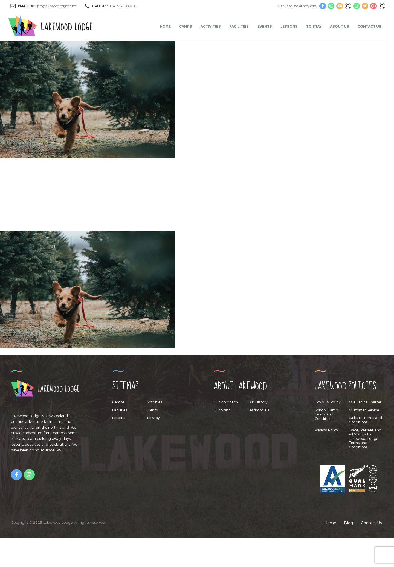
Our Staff (221, 410)
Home (165, 26)
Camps (185, 26)
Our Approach (225, 402)
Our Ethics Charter (365, 402)
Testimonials (258, 410)
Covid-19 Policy (328, 402)
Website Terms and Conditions (365, 419)
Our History (258, 402)
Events (264, 26)
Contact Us (369, 26)
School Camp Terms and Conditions (326, 414)
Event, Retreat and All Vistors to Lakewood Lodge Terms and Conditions (365, 438)
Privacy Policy (326, 430)
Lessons (289, 26)
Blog (348, 522)
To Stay (313, 26)
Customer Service (364, 410)
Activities (211, 26)
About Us (339, 26)
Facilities (239, 26)
